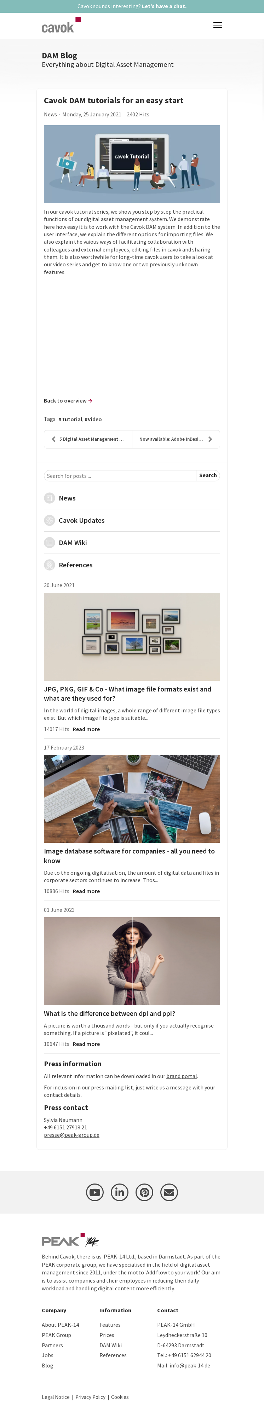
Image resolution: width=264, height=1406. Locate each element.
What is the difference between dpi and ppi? (109, 1013)
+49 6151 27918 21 (65, 1127)
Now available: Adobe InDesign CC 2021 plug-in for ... (179, 439)
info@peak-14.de (190, 1365)
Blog (47, 1365)
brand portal (181, 1076)
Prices (106, 1334)
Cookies (120, 1397)
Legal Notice (56, 1397)
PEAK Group (56, 1334)
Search (208, 475)
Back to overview (65, 400)
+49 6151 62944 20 (189, 1355)
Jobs (47, 1355)
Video (95, 419)
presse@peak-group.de (71, 1134)
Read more (86, 729)
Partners (52, 1345)
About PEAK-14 (60, 1324)
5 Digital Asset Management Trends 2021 (91, 439)
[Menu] (217, 25)
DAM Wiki (73, 542)
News (50, 114)
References (76, 564)
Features (110, 1324)
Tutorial (72, 419)
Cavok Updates (82, 520)
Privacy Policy (90, 1397)
